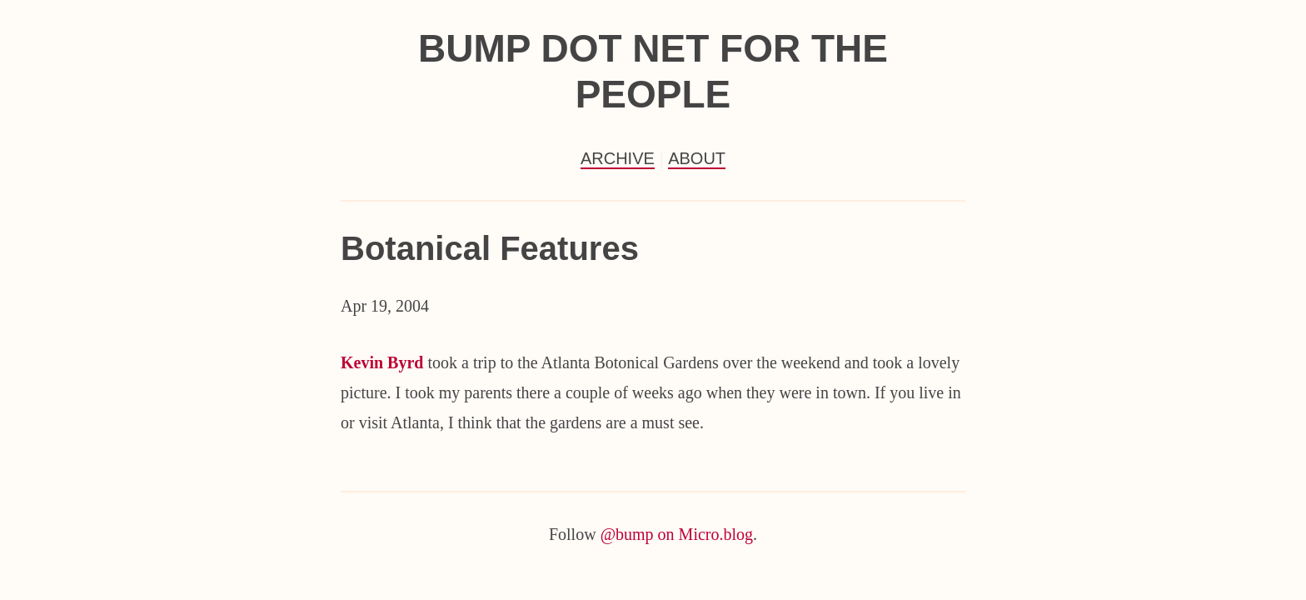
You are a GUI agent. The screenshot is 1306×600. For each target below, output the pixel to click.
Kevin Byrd (382, 362)
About (696, 158)
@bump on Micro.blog (677, 534)
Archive (618, 158)
